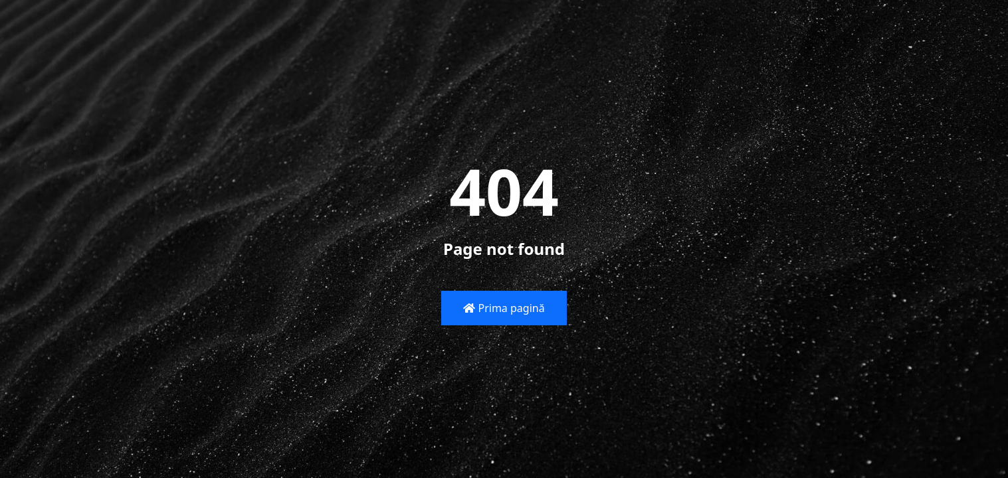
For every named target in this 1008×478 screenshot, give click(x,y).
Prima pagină (503, 308)
